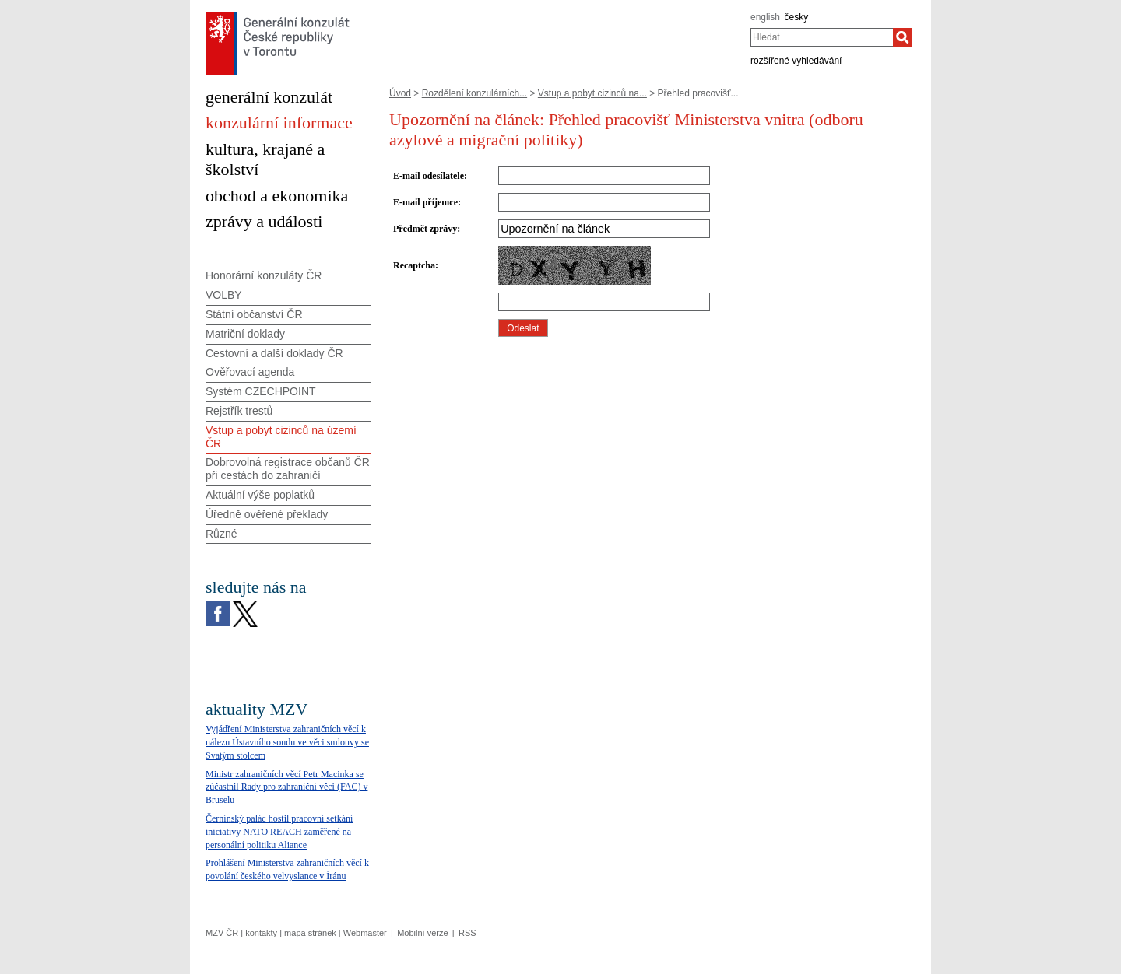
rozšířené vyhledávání (796, 60)
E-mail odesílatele (428, 175)
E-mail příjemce (425, 202)
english (765, 17)
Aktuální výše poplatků (260, 495)
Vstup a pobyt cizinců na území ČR (281, 437)
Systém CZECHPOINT (261, 391)
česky (797, 17)
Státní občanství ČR (254, 314)
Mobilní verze (422, 932)
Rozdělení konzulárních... (474, 93)
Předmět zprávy (425, 228)
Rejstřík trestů (239, 411)
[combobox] (821, 37)
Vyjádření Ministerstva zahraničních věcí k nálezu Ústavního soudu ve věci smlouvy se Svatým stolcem (287, 742)
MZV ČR (222, 932)
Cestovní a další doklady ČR (274, 353)
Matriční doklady (245, 334)
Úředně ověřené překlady (267, 514)
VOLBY (224, 295)
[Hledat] (902, 37)
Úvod (400, 93)
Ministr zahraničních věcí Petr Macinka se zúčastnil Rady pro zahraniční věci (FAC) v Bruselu (286, 787)
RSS (467, 932)
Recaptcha (414, 265)
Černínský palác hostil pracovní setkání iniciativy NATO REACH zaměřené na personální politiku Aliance (279, 831)
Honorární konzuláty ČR (264, 275)
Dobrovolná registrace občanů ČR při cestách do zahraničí (288, 469)
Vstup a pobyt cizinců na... (592, 93)
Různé (221, 533)
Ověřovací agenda (250, 372)
